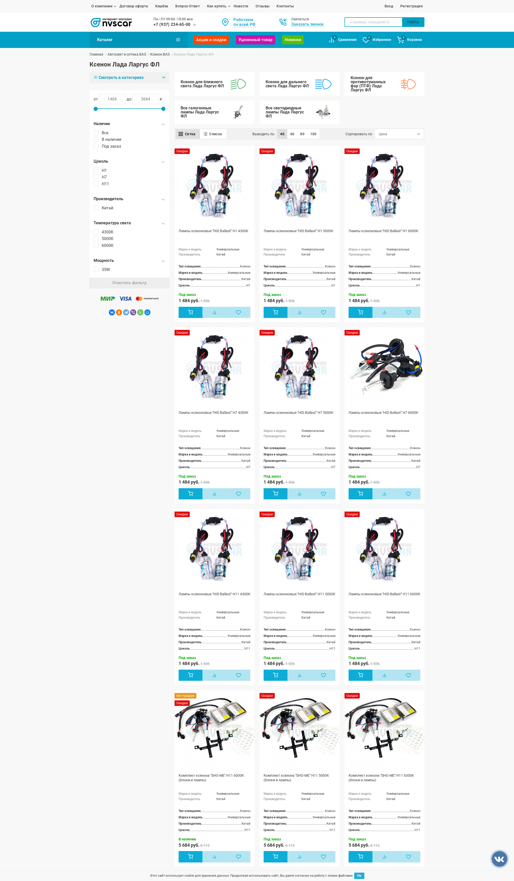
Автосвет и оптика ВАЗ (127, 54)
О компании (101, 6)
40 (282, 134)
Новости (241, 6)
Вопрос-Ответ (187, 6)
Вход (389, 6)
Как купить (217, 6)
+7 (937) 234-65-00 (172, 24)
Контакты (285, 6)
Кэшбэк (161, 6)
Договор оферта (133, 6)
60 (292, 134)
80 (302, 134)
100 (313, 134)
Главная (96, 54)
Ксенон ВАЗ (159, 54)
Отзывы (262, 6)
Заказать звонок (307, 24)
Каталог (138, 39)
